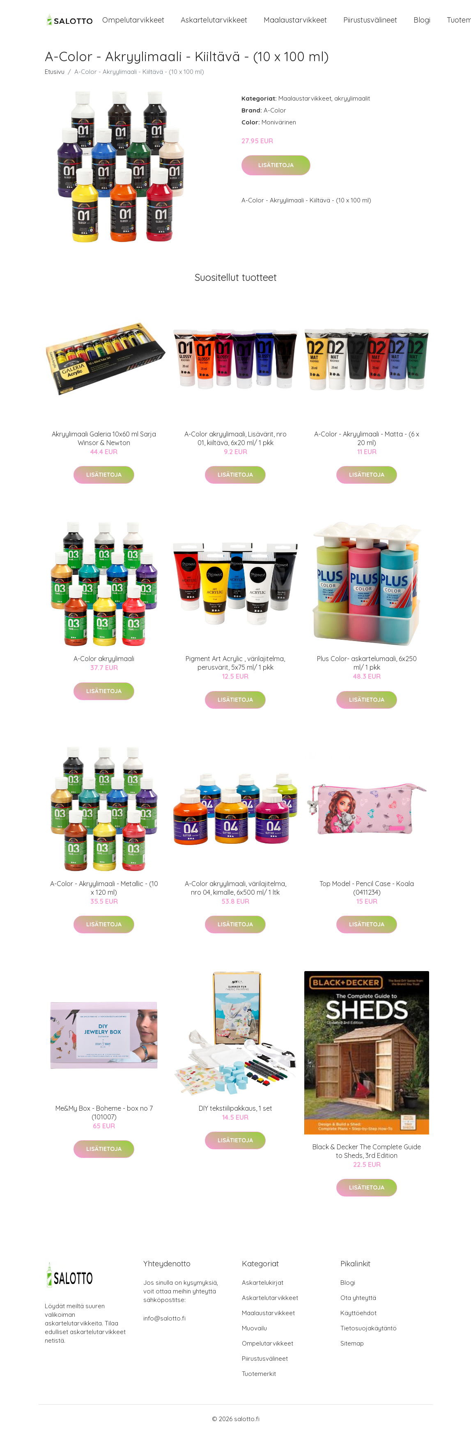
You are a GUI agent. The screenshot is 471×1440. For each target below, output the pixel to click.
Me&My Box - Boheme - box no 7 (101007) (104, 1119)
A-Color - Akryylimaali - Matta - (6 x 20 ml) (366, 445)
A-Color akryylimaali (104, 666)
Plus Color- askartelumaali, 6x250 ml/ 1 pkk (367, 670)
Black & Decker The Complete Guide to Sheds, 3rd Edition (366, 1158)
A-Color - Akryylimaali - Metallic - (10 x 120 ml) (104, 895)
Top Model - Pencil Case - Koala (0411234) (366, 895)
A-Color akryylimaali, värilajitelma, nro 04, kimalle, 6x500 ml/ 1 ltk (235, 895)
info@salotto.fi (164, 1325)
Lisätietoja (276, 172)
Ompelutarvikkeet (133, 23)
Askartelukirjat (262, 1289)
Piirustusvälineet (370, 23)
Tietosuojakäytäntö (368, 1335)
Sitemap (352, 1350)
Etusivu (54, 79)
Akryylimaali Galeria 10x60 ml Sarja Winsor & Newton (104, 445)
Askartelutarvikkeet (214, 23)
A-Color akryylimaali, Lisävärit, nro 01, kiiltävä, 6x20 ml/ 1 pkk (235, 445)
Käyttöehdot (358, 1320)
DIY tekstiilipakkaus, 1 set (235, 1115)
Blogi (422, 23)
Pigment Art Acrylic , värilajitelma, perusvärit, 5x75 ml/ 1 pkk (235, 670)
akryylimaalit (352, 105)
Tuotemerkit (259, 1381)
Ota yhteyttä (358, 1305)
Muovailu (254, 1335)
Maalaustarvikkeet (295, 23)
